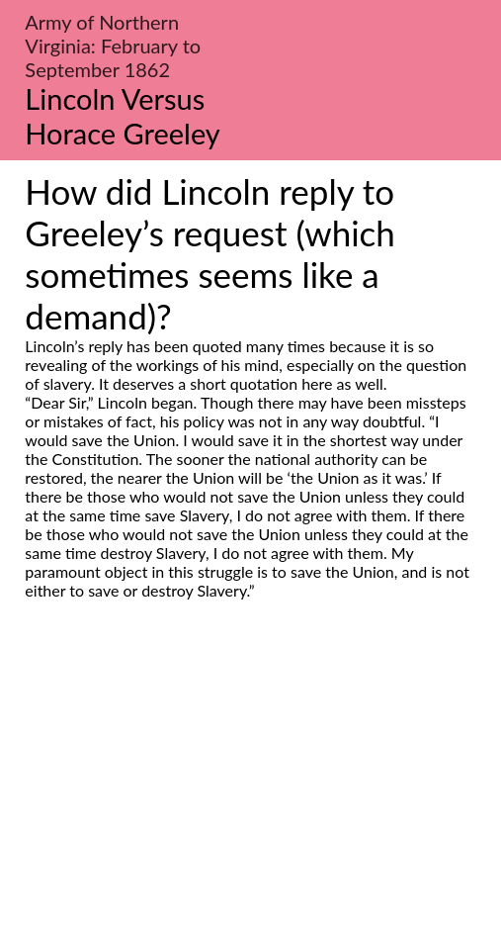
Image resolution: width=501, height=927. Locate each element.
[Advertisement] (250, 785)
